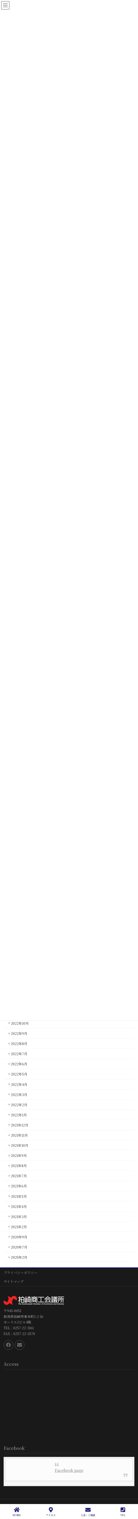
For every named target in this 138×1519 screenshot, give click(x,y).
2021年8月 (19, 1165)
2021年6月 (19, 1186)
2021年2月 (19, 1226)
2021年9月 (19, 1155)
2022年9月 (19, 1033)
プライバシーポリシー (20, 1272)
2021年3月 (19, 1216)
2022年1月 (19, 1114)
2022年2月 (19, 1104)
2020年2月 (19, 1257)
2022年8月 (19, 1043)
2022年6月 (19, 1063)
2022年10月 (20, 1023)
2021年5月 (19, 1196)
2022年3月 (19, 1094)
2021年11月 (19, 1135)
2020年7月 (19, 1247)
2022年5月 (19, 1074)
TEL (122, 1512)
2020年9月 (19, 1237)
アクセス (51, 1512)
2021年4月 (19, 1206)
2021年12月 (19, 1125)
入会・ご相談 (88, 1512)
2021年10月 (19, 1145)
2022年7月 (19, 1053)
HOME (17, 1512)
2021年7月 (19, 1175)
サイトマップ (13, 1281)
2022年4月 (19, 1084)
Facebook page (69, 1470)
